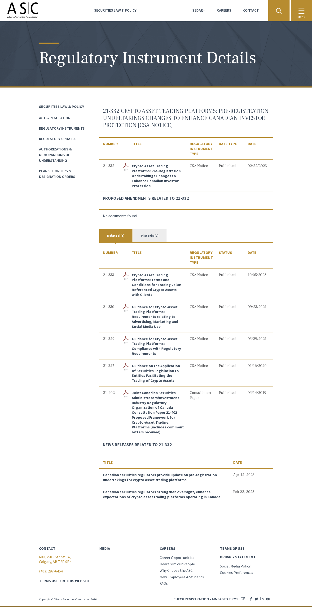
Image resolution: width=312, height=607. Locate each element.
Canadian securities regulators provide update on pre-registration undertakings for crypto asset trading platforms (160, 477)
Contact (251, 10)
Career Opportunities (177, 557)
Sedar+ (198, 10)
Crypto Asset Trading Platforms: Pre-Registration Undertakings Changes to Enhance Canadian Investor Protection (156, 175)
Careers (224, 10)
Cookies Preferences (236, 572)
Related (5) (115, 235)
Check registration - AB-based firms (205, 599)
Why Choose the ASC (176, 570)
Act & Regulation (54, 117)
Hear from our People (177, 564)
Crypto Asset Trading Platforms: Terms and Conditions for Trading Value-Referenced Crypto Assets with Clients (157, 285)
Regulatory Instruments (62, 128)
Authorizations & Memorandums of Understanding (55, 155)
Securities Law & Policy (115, 10)
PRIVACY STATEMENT (238, 556)
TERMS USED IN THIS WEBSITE (64, 580)
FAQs (164, 583)
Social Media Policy (235, 566)
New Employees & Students (182, 577)
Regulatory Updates (57, 138)
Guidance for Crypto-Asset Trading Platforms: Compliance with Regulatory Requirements (156, 346)
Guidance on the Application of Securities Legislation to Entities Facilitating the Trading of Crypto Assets (156, 373)
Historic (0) (149, 235)
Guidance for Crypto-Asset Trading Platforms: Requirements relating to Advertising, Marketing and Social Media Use (155, 316)
